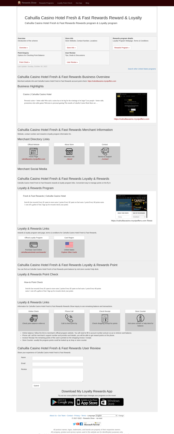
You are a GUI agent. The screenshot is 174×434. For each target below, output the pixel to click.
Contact (70, 416)
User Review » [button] (72, 62)
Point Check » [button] (24, 62)
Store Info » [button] (71, 48)
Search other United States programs (142, 69)
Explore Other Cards (69, 252)
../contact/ (105, 159)
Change (121, 416)
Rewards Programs (46, 3)
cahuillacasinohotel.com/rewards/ (33, 252)
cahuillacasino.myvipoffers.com (33, 159)
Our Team (61, 416)
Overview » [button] (23, 48)
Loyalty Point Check (64, 3)
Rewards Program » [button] (122, 48)
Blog (87, 3)
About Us (53, 416)
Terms (83, 416)
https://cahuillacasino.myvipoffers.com (102, 81)
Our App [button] (79, 3)
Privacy (77, 416)
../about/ (69, 159)
